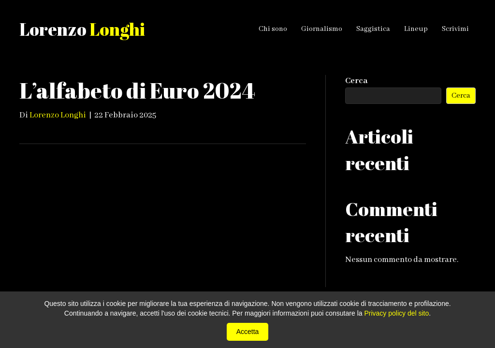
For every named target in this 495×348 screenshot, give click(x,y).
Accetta (247, 331)
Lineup (416, 29)
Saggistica (373, 29)
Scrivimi (455, 29)
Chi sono (273, 29)
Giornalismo (321, 29)
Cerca (356, 81)
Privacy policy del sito (396, 313)
